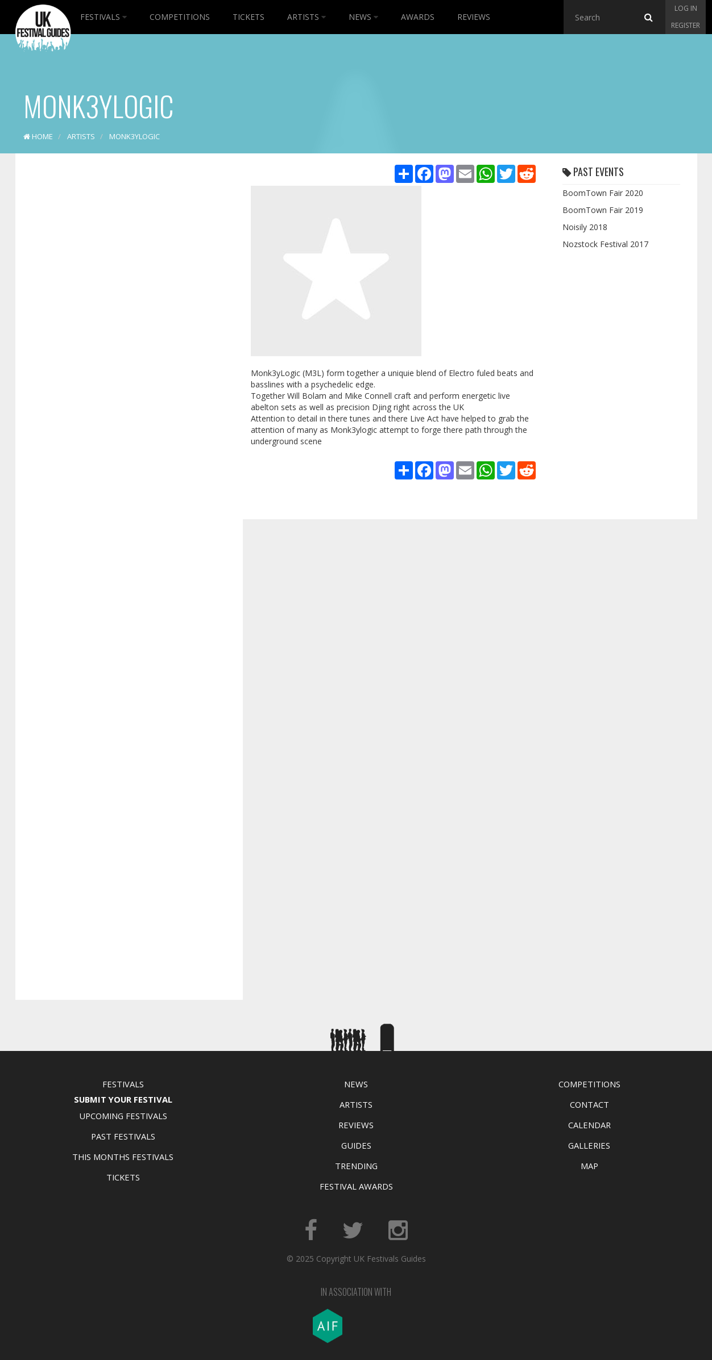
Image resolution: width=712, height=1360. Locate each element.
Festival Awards (356, 1186)
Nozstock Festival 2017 (605, 244)
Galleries (589, 1145)
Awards (417, 16)
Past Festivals (123, 1136)
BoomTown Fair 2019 (602, 210)
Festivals (103, 16)
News (363, 16)
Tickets (248, 16)
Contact (589, 1104)
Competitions (180, 16)
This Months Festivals (122, 1156)
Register (685, 25)
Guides (356, 1145)
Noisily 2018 (584, 227)
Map (589, 1165)
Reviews (473, 16)
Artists (306, 16)
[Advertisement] (120, 340)
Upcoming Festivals (123, 1115)
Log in (685, 8)
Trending (356, 1165)
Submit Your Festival (123, 1099)
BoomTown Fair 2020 (602, 192)
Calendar (589, 1124)
